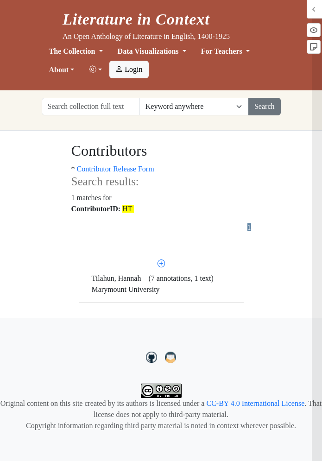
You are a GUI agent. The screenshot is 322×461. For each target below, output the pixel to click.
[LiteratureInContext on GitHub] (153, 356)
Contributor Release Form (115, 169)
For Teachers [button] (222, 51)
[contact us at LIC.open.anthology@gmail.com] (170, 356)
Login (128, 69)
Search (264, 106)
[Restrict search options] (194, 106)
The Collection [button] (73, 51)
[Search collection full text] (91, 106)
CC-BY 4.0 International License (255, 403)
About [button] (59, 70)
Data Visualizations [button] (149, 51)
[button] (95, 70)
